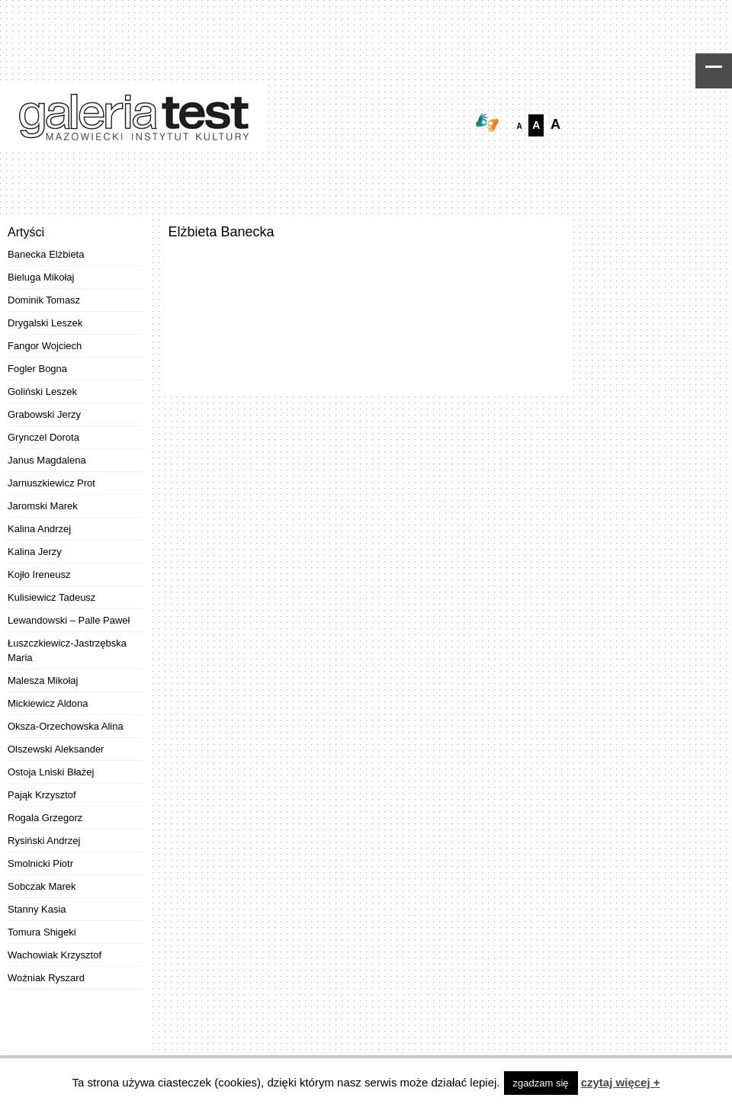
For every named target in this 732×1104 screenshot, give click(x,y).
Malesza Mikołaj (43, 680)
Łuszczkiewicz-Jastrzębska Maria (67, 650)
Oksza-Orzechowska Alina (66, 726)
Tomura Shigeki (42, 932)
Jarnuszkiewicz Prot (51, 483)
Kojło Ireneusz (39, 574)
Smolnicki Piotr (40, 863)
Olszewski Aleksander (56, 749)
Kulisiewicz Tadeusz (51, 597)
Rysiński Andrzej (44, 840)
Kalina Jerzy (35, 551)
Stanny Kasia (37, 909)
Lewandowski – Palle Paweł (69, 620)
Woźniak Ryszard (46, 978)
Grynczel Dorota (43, 437)
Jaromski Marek (43, 506)
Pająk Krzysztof (42, 795)
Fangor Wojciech (45, 345)
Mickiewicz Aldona (48, 703)
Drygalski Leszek (45, 323)
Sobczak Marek (42, 886)
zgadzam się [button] (541, 1083)
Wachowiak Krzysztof (54, 955)
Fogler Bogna (37, 368)
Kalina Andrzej (39, 528)
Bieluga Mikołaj (41, 277)
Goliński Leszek (42, 391)
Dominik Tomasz (44, 300)
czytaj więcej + (620, 1082)
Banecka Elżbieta (46, 254)
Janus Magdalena (47, 460)
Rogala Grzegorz (45, 817)
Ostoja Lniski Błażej (51, 772)
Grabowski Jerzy (44, 414)
